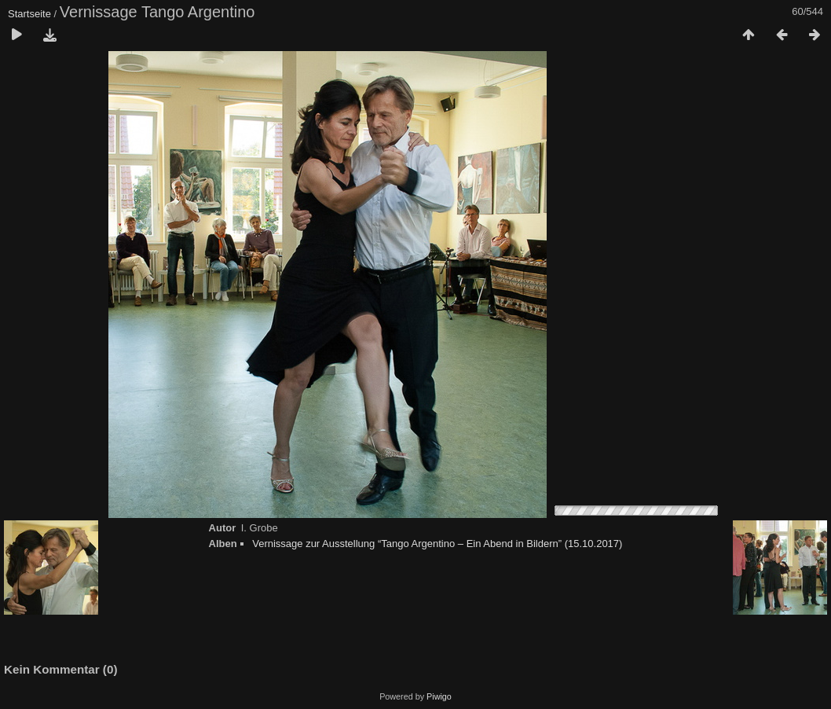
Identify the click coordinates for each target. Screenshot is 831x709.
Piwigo (439, 696)
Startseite (29, 14)
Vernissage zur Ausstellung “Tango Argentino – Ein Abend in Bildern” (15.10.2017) (437, 543)
